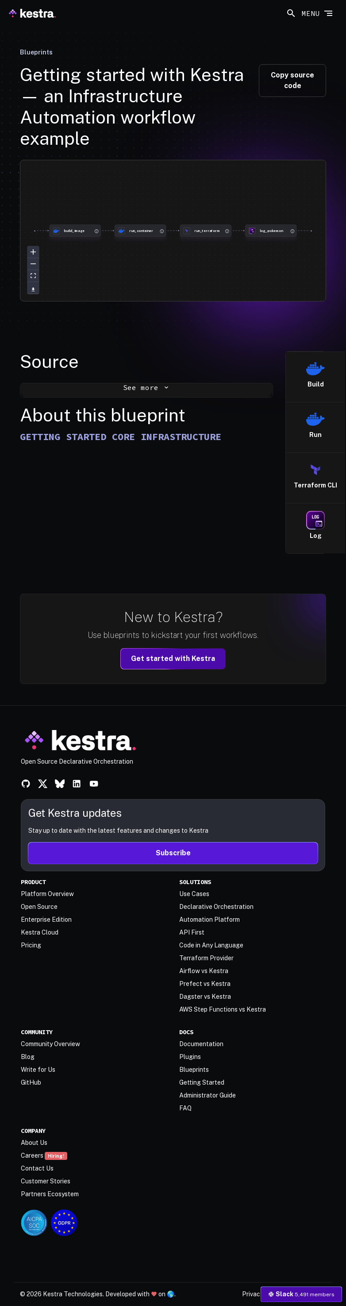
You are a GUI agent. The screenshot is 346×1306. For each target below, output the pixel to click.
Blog (28, 1056)
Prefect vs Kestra (205, 983)
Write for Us (38, 1069)
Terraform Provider (206, 958)
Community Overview (50, 1043)
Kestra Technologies (73, 1294)
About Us (34, 1142)
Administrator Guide (207, 1095)
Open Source (39, 906)
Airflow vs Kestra (203, 970)
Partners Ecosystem (50, 1194)
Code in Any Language (211, 945)
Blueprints (36, 52)
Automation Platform (209, 919)
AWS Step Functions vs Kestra (222, 1009)
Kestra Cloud (39, 932)
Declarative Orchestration (216, 906)
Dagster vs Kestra (205, 996)
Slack (301, 1294)
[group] (34, 230)
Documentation (201, 1043)
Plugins (190, 1056)
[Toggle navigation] (317, 12)
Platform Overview (47, 893)
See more (146, 387)
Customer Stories (45, 1181)
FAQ (185, 1108)
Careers (44, 1155)
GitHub (31, 1082)
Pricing (31, 945)
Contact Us (37, 1168)
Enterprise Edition (46, 919)
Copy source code (292, 80)
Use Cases (194, 893)
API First (191, 932)
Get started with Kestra (173, 658)
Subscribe (173, 853)
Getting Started (201, 1082)
